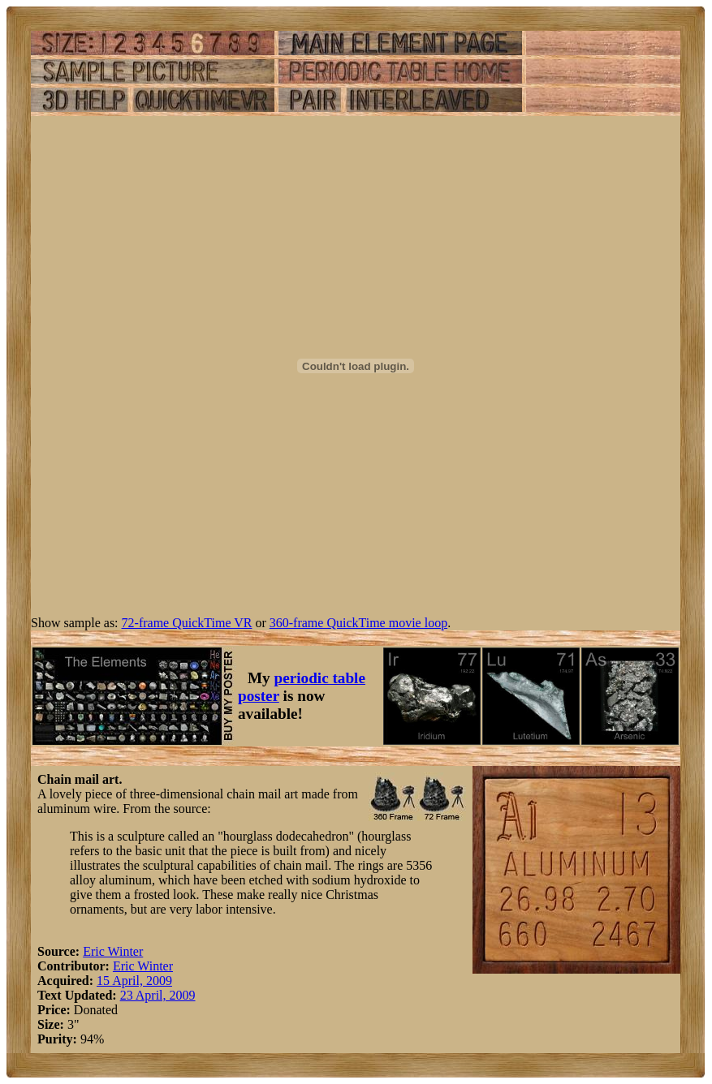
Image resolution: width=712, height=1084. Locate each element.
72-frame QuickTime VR (187, 623)
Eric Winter (113, 951)
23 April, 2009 (158, 995)
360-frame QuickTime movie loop (358, 623)
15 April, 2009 (134, 980)
